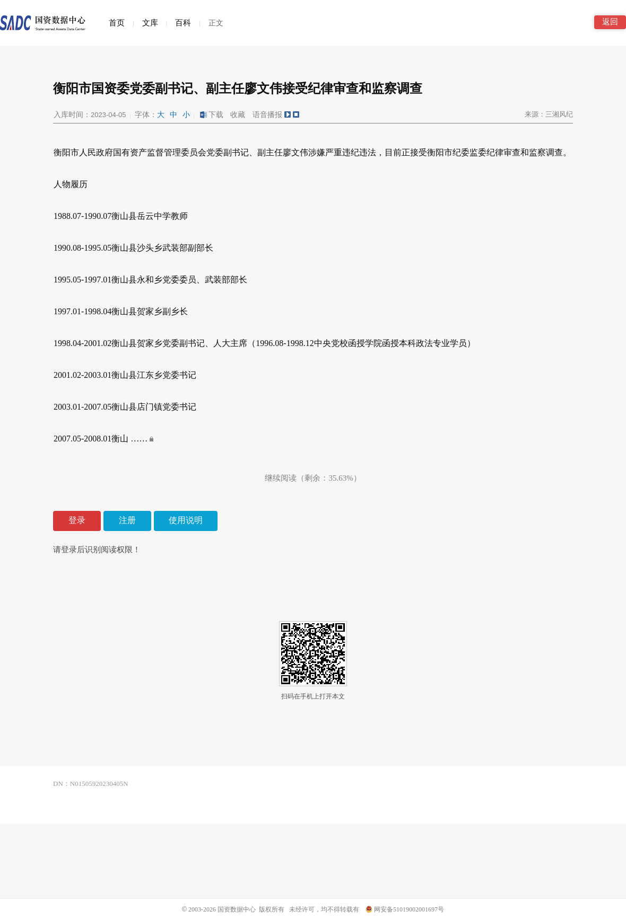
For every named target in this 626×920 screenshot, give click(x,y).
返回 (610, 21)
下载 (211, 115)
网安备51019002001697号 (405, 909)
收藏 (237, 115)
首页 (117, 23)
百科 (183, 23)
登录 (76, 520)
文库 (150, 23)
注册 (127, 520)
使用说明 (186, 520)
